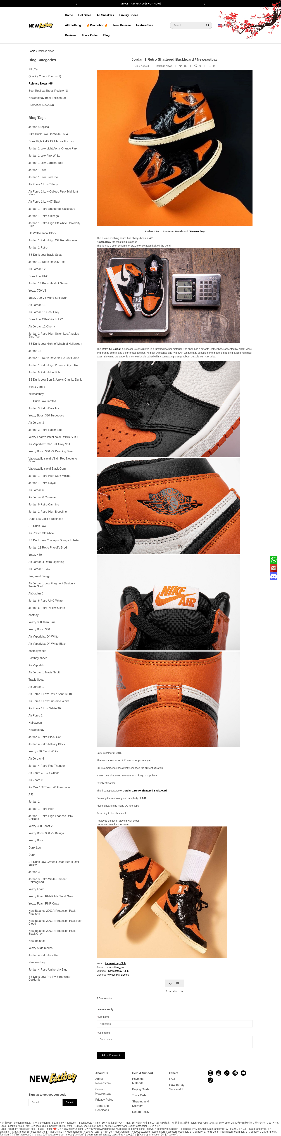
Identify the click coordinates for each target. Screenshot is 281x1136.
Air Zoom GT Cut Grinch (43, 772)
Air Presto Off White (41, 533)
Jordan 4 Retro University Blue (47, 969)
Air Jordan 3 (36, 422)
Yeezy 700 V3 (37, 290)
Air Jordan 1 (36, 686)
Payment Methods (138, 1081)
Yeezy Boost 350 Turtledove (46, 415)
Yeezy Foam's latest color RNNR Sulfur (53, 437)
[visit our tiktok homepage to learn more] (227, 1073)
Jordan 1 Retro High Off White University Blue (54, 225)
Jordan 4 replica (38, 126)
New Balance (36, 940)
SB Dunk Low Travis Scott (45, 254)
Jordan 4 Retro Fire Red (43, 955)
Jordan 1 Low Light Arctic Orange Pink (52, 148)
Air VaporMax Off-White (43, 636)
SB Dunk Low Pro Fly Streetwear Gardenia (49, 978)
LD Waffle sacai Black (42, 233)
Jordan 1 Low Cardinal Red (45, 162)
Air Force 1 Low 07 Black (44, 201)
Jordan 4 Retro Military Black (46, 744)
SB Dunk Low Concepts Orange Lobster (54, 540)
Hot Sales (84, 15)
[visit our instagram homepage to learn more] (210, 1073)
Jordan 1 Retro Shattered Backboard (51, 208)
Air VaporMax (37, 665)
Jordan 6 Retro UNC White (45, 600)
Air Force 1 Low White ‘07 (44, 708)
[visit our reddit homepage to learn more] (235, 1073)
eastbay (33, 615)
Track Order (90, 35)
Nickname (103, 1016)
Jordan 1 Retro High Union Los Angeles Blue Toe (53, 335)
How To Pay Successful (176, 1087)
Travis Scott (36, 679)
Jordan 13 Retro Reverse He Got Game (53, 358)
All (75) (33, 69)
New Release (122, 25)
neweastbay (36, 393)
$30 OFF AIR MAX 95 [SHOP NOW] (140, 3)
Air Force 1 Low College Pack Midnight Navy (53, 193)
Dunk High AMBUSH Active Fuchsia (51, 141)
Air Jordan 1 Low (39, 569)
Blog (106, 35)
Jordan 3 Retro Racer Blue (45, 429)
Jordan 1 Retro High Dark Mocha (49, 475)
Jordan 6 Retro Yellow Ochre (46, 607)
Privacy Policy (104, 1099)
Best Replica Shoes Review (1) (48, 90)
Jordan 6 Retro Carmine (43, 504)
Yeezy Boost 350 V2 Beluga (46, 833)
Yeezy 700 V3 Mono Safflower (47, 297)
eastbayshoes (37, 650)
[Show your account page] (241, 25)
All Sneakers (105, 15)
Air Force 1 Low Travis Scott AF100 (50, 693)
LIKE (174, 983)
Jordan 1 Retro (37, 247)
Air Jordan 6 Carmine (42, 497)
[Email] (273, 568)
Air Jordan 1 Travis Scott (44, 672)
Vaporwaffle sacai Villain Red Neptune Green (52, 460)
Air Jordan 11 (37, 304)
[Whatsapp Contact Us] (273, 560)
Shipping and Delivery (140, 1103)
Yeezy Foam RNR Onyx (43, 903)
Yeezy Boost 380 (39, 629)
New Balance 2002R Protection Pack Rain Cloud (55, 922)
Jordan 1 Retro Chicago (43, 215)
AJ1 (31, 794)
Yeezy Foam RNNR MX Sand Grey (50, 896)
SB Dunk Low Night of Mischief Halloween (55, 343)
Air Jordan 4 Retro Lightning (46, 561)
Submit (70, 1102)
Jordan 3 (34, 871)
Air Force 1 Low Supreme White (48, 701)
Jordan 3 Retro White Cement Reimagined (47, 881)
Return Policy (140, 1111)
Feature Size (144, 25)
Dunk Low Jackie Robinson (45, 518)
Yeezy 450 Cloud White (43, 751)
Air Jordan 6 (36, 490)
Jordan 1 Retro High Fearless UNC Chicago (50, 817)
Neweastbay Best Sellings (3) (47, 97)
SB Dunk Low (37, 526)
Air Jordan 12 (37, 269)
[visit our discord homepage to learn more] (243, 1073)
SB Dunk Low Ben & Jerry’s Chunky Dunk (55, 379)
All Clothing (73, 25)
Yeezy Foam (36, 889)
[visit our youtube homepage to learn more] (218, 1073)
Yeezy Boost (36, 840)
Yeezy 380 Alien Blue (41, 622)
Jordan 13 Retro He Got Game (48, 283)
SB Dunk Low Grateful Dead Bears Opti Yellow (53, 863)
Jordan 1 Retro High (41, 808)
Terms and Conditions (102, 1108)
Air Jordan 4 (36, 758)
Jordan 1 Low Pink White (44, 155)
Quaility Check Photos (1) (44, 76)
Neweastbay (36, 729)
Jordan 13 (34, 350)
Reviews (70, 35)
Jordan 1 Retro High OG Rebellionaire (52, 240)
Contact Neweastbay (103, 1091)
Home (69, 15)
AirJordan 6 (35, 593)
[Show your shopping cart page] (251, 25)
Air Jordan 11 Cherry (41, 326)
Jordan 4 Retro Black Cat (44, 737)
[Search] (191, 25)
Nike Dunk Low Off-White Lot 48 (48, 134)
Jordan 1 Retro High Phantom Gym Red (53, 365)
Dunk (31, 854)
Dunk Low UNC (38, 276)
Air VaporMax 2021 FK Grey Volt (49, 444)
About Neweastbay (103, 1081)
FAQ (172, 1078)
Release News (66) (41, 83)
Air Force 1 (35, 715)
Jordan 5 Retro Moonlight (44, 372)
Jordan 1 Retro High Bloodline (47, 511)
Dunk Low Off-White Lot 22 (45, 319)
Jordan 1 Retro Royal (42, 482)
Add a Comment (111, 1055)
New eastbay (36, 962)
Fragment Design (39, 576)
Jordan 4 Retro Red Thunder (46, 765)
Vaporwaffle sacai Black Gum (47, 468)
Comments (104, 1032)
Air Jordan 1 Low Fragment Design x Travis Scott (51, 585)
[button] (207, 25)
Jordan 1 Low (37, 170)
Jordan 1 (34, 801)
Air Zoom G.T (37, 780)
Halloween (35, 722)
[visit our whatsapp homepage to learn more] (210, 1080)
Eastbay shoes (37, 658)
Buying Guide (140, 1089)
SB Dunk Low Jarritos (42, 401)
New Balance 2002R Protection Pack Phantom (51, 912)
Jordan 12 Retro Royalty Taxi (46, 261)
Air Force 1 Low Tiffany (43, 184)
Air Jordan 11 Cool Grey (43, 312)
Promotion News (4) (41, 105)
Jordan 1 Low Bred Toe (43, 177)
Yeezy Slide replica (40, 948)
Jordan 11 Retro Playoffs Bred (47, 547)
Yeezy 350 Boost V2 (41, 826)
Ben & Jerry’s (37, 386)
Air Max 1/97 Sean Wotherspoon (49, 787)
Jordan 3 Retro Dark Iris (43, 408)
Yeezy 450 (35, 554)
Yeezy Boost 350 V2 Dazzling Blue (50, 451)
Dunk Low (34, 847)
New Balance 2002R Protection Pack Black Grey (51, 932)
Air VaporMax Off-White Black (47, 643)
